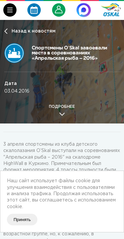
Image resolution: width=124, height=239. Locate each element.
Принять (22, 219)
